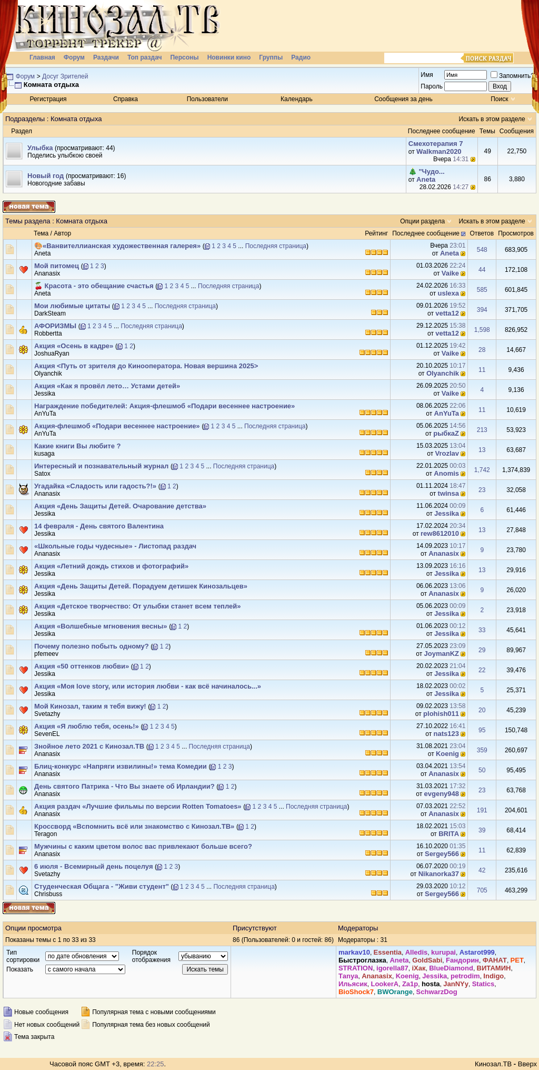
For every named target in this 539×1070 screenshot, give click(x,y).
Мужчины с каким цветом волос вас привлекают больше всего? (143, 846)
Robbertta (48, 333)
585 (482, 289)
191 (482, 810)
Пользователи (207, 99)
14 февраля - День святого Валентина (99, 526)
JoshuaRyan (51, 353)
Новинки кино (229, 57)
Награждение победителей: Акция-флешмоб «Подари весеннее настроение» (164, 406)
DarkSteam (50, 313)
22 (481, 670)
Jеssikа (44, 393)
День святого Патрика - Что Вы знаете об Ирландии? (124, 786)
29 (481, 650)
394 (482, 309)
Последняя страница (275, 246)
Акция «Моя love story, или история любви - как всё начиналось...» (147, 686)
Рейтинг (376, 233)
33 (481, 630)
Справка (125, 99)
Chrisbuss (48, 894)
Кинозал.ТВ (493, 1064)
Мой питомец (56, 266)
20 (481, 710)
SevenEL (47, 734)
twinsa (448, 493)
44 (481, 269)
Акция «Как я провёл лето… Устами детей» (107, 386)
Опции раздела (422, 221)
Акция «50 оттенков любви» (81, 666)
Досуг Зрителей (65, 76)
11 (481, 370)
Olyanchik (48, 373)
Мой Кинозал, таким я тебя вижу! (90, 706)
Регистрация (47, 99)
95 (481, 730)
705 (482, 890)
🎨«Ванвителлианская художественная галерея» (117, 246)
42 (481, 870)
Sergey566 (442, 854)
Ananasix (47, 273)
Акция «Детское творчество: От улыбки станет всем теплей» (137, 606)
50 (481, 770)
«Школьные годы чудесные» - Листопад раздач (115, 546)
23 (481, 490)
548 (482, 249)
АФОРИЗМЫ (55, 326)
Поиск (499, 99)
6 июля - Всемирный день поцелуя (93, 866)
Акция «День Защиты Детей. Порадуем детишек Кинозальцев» (140, 586)
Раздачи (106, 57)
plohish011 (441, 714)
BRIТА (448, 834)
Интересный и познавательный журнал (101, 466)
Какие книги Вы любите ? (77, 446)
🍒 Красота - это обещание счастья (94, 286)
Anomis (446, 473)
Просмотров (516, 233)
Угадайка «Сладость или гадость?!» (95, 486)
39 (481, 830)
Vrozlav (447, 453)
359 (482, 750)
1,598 (482, 329)
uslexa (448, 293)
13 (481, 450)
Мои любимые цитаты (72, 306)
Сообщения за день (403, 99)
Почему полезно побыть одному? (91, 646)
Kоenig (447, 754)
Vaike (450, 273)
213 (482, 430)
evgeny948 (442, 794)
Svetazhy (47, 714)
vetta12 (447, 313)
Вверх (527, 1064)
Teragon (45, 834)
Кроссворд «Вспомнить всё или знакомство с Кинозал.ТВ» (134, 826)
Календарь (297, 99)
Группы (271, 57)
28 (481, 350)
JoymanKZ (441, 653)
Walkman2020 (439, 151)
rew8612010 (440, 533)
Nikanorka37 (438, 874)
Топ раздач (144, 57)
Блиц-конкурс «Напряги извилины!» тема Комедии (120, 766)
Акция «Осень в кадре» (73, 346)
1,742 (482, 470)
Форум (74, 57)
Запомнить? (512, 76)
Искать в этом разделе (491, 119)
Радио (301, 57)
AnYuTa (45, 413)
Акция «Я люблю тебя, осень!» (86, 726)
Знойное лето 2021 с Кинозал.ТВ (89, 746)
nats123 (446, 734)
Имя (427, 74)
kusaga (44, 453)
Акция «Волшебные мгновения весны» (100, 626)
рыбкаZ (446, 433)
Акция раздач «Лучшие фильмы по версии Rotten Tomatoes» (138, 806)
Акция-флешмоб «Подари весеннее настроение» (117, 426)
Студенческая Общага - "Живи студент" (101, 886)
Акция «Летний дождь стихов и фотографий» (111, 566)
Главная (42, 57)
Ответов (482, 233)
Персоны (184, 57)
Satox (42, 473)
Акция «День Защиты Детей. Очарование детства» (120, 506)
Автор (62, 233)
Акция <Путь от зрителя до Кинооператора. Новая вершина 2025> (146, 366)
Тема (41, 233)
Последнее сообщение (426, 233)
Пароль (432, 86)
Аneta (425, 179)
